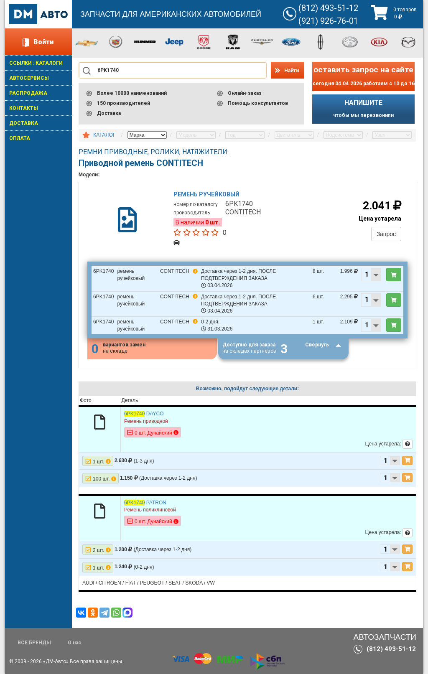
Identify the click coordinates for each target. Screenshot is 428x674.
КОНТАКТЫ (23, 108)
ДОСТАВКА (23, 123)
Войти (43, 42)
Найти (291, 71)
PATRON (145, 503)
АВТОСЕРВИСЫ (29, 78)
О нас (74, 643)
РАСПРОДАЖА (28, 93)
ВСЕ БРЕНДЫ (34, 643)
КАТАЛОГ (104, 135)
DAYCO (144, 414)
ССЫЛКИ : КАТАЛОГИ (36, 63)
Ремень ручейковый (207, 194)
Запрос (386, 234)
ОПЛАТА (19, 138)
